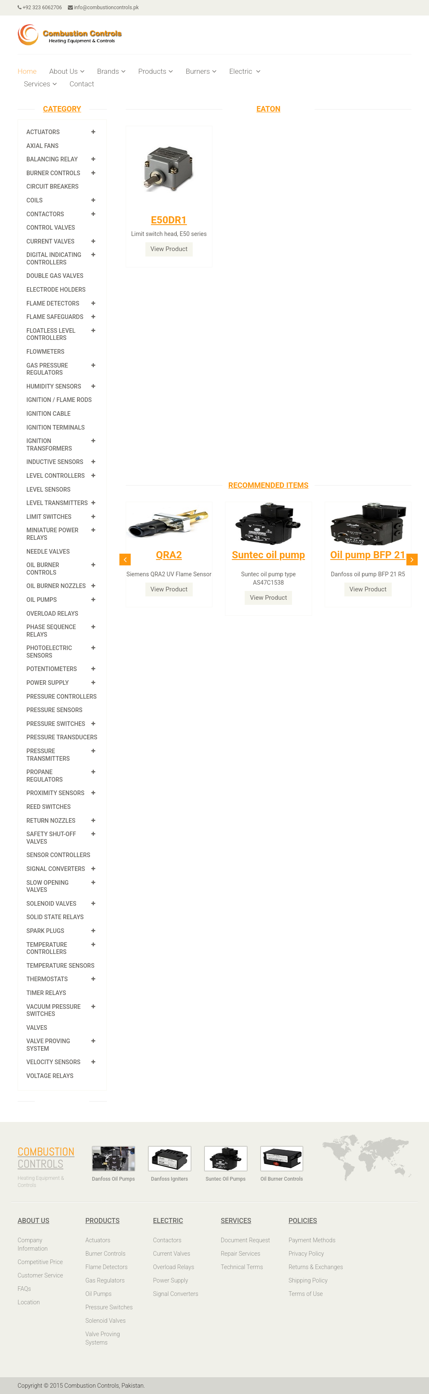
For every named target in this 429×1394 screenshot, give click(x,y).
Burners (201, 71)
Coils (34, 200)
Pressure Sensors (54, 710)
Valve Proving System (48, 1045)
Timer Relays (46, 993)
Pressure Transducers (61, 737)
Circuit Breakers (52, 186)
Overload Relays (52, 613)
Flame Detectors (52, 303)
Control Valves (50, 227)
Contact (82, 84)
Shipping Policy (308, 1280)
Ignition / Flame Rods (59, 399)
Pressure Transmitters (48, 755)
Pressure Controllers (61, 696)
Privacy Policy (306, 1253)
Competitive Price (40, 1262)
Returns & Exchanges (316, 1267)
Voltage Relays (49, 1076)
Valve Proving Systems (102, 1338)
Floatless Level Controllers (50, 334)
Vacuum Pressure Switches (53, 1010)
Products (155, 71)
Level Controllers (55, 475)
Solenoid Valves (51, 903)
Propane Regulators (44, 776)
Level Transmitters (57, 503)
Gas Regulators (105, 1280)
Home (27, 71)
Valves (36, 1027)
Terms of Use (306, 1293)
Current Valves (50, 241)
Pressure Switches (55, 723)
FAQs (24, 1288)
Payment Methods (312, 1240)
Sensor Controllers (58, 855)
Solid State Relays (55, 917)
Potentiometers (51, 669)
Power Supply (47, 682)
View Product (169, 249)
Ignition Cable (48, 413)
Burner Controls (53, 173)
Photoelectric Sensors (49, 652)
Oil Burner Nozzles (56, 586)
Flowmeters (45, 351)
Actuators (42, 132)
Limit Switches (49, 516)
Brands (111, 71)
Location (29, 1302)
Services (40, 84)
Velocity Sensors (53, 1062)
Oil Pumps (41, 599)
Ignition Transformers (49, 445)
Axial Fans (42, 146)
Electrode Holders (55, 289)
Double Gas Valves (54, 275)
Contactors (45, 214)
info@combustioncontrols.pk (103, 7)
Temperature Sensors (60, 965)
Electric (245, 71)
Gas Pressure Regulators (47, 369)
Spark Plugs (45, 931)
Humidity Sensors (53, 386)
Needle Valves (48, 551)
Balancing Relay (52, 159)
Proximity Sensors (55, 793)
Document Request (245, 1240)
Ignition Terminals (55, 427)
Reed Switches (48, 806)
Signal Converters (55, 868)
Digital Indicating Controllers (53, 258)
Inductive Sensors (54, 462)
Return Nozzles (50, 820)
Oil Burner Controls (42, 569)
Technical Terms (242, 1267)
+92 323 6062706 (40, 7)
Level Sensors (48, 489)
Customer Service (40, 1275)
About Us (66, 71)
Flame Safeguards (54, 317)
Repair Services (240, 1253)
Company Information (33, 1244)
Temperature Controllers (46, 948)
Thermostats (47, 979)
